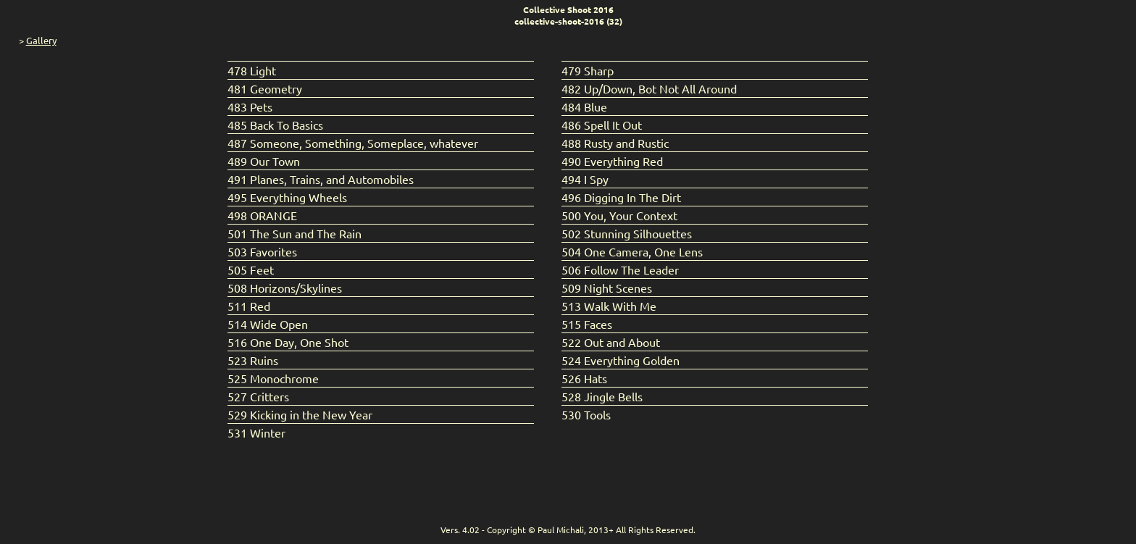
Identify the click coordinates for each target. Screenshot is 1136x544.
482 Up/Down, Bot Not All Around (649, 88)
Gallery (41, 40)
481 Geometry (264, 88)
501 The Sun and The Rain (294, 233)
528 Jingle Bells (602, 396)
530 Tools (586, 414)
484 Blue (584, 106)
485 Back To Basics (275, 124)
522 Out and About (610, 342)
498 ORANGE (262, 215)
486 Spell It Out (601, 124)
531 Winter (256, 432)
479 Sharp (587, 70)
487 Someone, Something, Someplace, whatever (352, 142)
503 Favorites (262, 251)
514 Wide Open (267, 324)
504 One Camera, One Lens (632, 251)
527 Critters (258, 396)
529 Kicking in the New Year (299, 414)
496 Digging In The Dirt (621, 197)
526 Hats (584, 378)
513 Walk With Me (608, 305)
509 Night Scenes (606, 287)
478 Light (251, 70)
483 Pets (249, 106)
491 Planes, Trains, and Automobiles (320, 179)
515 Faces (586, 324)
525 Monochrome (273, 378)
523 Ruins (252, 360)
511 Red (248, 305)
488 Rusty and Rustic (615, 142)
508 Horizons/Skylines (284, 287)
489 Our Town (263, 161)
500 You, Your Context (619, 215)
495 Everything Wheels (287, 197)
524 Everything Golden (620, 360)
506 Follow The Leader (620, 269)
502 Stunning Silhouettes (626, 233)
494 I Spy (585, 179)
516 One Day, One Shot (287, 342)
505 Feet (250, 269)
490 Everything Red (612, 161)
